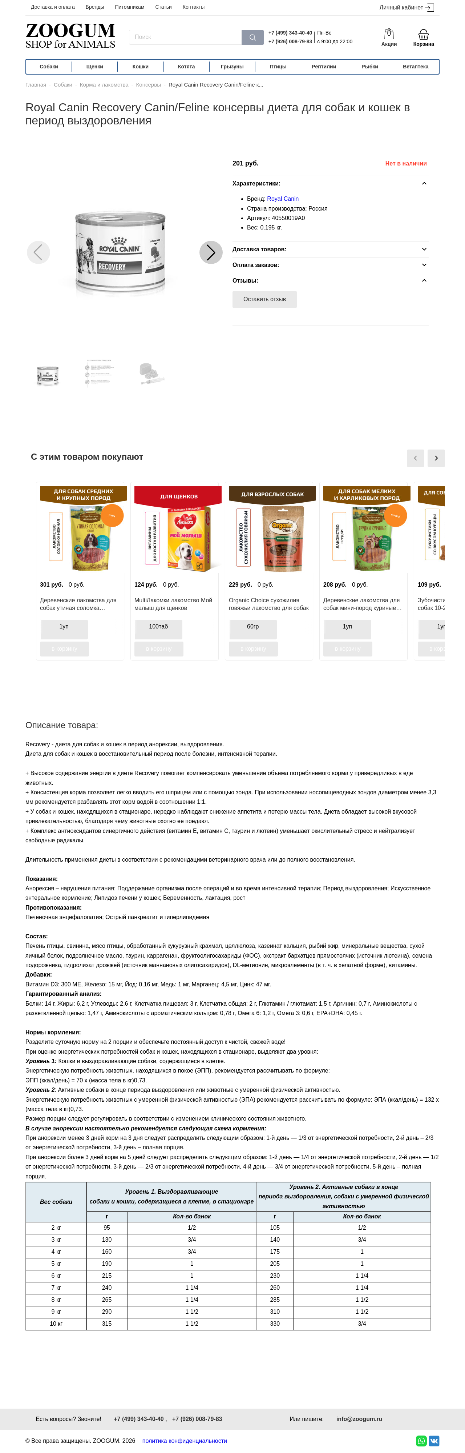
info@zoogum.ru (359, 1419)
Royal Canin (283, 199)
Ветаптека (415, 66)
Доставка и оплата (53, 7)
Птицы (278, 66)
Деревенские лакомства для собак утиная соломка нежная (78, 604)
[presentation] (415, 458)
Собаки (49, 66)
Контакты (194, 7)
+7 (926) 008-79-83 (290, 41)
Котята (186, 66)
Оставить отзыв (264, 299)
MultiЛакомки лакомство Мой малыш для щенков (173, 604)
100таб (158, 626)
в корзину (64, 649)
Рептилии (324, 66)
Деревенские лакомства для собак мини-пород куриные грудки (361, 604)
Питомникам (130, 7)
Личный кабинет (407, 7)
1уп (64, 626)
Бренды (95, 7)
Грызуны (232, 66)
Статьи (163, 7)
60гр (253, 626)
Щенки (94, 66)
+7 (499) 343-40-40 (290, 33)
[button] (211, 252)
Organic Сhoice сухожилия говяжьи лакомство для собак (269, 604)
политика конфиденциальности (184, 1441)
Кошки (141, 66)
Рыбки (369, 66)
